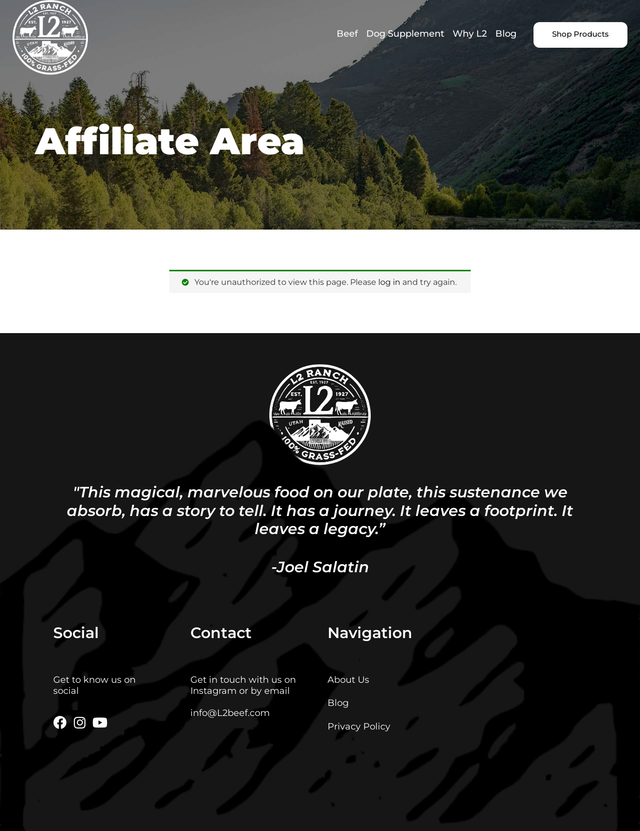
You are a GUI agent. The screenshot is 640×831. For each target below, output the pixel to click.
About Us (348, 679)
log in (389, 282)
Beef (347, 33)
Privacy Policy (359, 726)
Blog (505, 33)
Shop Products (580, 34)
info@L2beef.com (230, 712)
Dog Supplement (405, 33)
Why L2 (470, 33)
